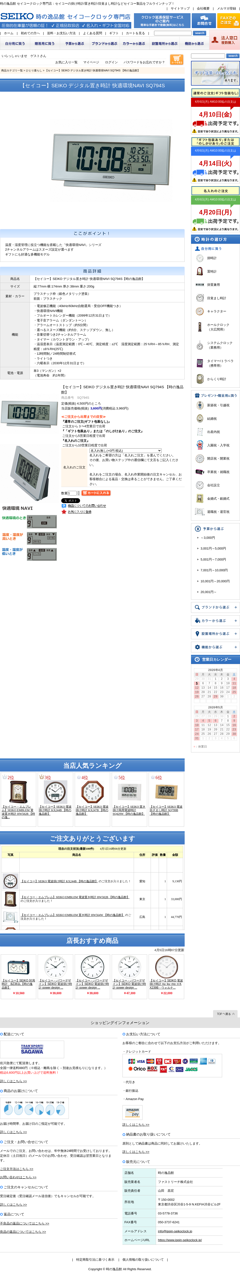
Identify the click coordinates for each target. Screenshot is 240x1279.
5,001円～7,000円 (213, 559)
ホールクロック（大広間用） (218, 327)
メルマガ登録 (226, 8)
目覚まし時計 (216, 298)
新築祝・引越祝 (218, 405)
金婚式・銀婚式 (218, 498)
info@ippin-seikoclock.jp (175, 1231)
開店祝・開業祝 (218, 458)
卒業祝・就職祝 (218, 472)
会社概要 (203, 8)
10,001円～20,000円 (215, 581)
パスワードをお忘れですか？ (144, 62)
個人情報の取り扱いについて (143, 1259)
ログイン (111, 62)
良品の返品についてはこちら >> (23, 1232)
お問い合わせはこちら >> (18, 1177)
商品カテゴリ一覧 (12, 70)
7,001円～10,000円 (214, 570)
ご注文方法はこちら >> (16, 1169)
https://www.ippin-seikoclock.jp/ (180, 1240)
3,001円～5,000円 (213, 548)
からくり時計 (216, 379)
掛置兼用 (213, 285)
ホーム (8, 33)
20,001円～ (209, 592)
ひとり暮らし (34, 70)
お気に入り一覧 (66, 62)
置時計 (212, 271)
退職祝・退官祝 (218, 512)
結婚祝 (212, 418)
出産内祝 (213, 432)
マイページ (91, 62)
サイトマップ (180, 8)
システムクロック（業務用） (220, 345)
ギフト (114, 33)
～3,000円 (208, 538)
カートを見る (135, 33)
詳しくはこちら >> (13, 1081)
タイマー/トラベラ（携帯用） (220, 363)
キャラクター (216, 311)
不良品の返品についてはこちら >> (24, 1223)
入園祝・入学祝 (218, 445)
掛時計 (212, 258)
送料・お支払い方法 (61, 33)
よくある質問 (92, 33)
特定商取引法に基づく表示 (95, 1259)
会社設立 (213, 485)
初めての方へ (30, 33)
